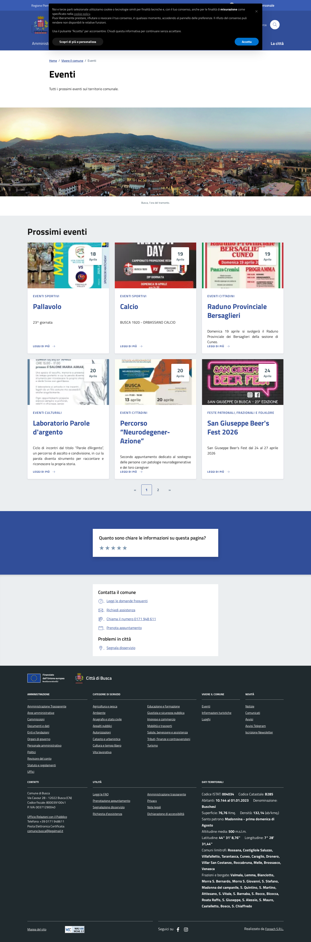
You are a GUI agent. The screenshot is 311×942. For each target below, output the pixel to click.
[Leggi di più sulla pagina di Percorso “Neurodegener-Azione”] (131, 472)
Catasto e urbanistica (106, 739)
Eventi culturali (47, 412)
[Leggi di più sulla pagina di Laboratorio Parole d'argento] (44, 472)
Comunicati (252, 712)
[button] (256, 10)
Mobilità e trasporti (159, 725)
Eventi (206, 706)
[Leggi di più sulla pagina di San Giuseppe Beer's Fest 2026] (218, 472)
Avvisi (249, 719)
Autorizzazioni (102, 732)
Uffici (30, 771)
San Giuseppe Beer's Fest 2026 (238, 427)
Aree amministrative (40, 712)
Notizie (249, 706)
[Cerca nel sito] (275, 25)
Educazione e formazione (163, 706)
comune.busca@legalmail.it (45, 831)
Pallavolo (47, 306)
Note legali (154, 807)
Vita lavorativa (102, 752)
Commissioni (35, 719)
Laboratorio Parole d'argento (61, 427)
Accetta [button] (247, 41)
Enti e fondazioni (38, 732)
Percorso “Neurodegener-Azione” (145, 431)
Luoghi (206, 719)
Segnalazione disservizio (109, 807)
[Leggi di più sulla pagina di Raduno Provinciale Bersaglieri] (218, 346)
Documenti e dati (38, 725)
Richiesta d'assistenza (107, 813)
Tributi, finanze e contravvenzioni (168, 739)
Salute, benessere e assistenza (167, 732)
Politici (31, 752)
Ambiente (99, 712)
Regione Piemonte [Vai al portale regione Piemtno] (43, 5)
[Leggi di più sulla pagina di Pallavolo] (44, 346)
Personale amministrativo (44, 745)
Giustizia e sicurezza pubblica (165, 712)
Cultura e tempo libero (107, 745)
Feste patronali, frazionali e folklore (240, 412)
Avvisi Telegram (255, 725)
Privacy (152, 800)
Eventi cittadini (220, 296)
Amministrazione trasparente (166, 794)
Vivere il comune (72, 60)
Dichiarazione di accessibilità (165, 813)
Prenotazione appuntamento (111, 800)
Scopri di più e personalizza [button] (77, 41)
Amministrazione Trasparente (46, 706)
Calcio (129, 306)
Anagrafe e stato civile (107, 719)
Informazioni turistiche (216, 712)
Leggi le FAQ (101, 794)
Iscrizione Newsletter (259, 732)
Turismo (152, 745)
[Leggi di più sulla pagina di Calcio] (131, 346)
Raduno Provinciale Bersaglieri (237, 311)
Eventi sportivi (46, 296)
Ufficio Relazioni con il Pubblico (47, 817)
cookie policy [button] (82, 14)
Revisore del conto (39, 758)
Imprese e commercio (161, 719)
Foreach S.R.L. (274, 929)
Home (53, 60)
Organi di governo (38, 739)
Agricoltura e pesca (105, 706)
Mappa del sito (36, 929)
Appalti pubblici (102, 725)
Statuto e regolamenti (41, 765)
